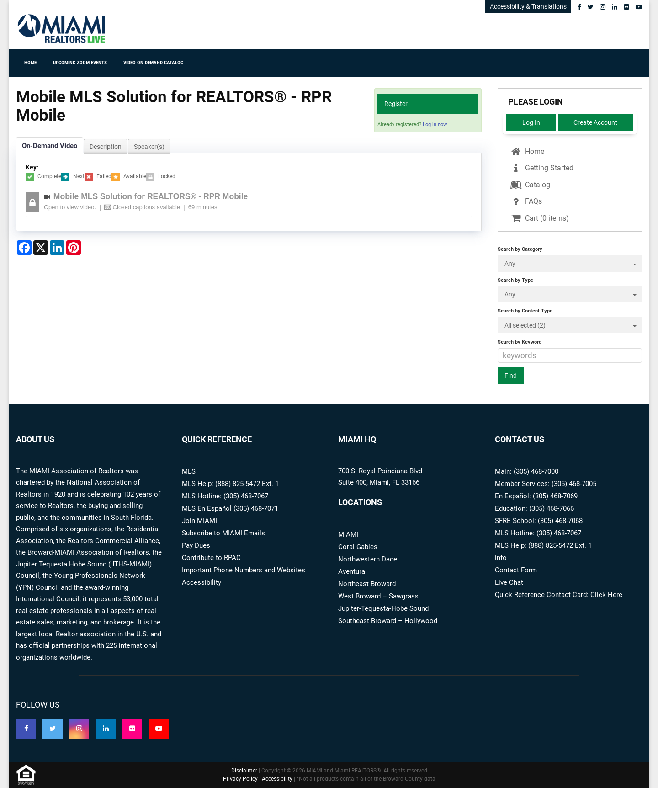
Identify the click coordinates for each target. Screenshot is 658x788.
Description (106, 146)
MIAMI (348, 534)
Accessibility (201, 582)
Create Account (595, 122)
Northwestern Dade (367, 559)
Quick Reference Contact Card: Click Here (558, 595)
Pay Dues (196, 545)
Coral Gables (357, 547)
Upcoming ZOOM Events (80, 63)
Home (30, 63)
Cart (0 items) (539, 218)
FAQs (525, 201)
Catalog (529, 184)
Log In (531, 122)
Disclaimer (244, 770)
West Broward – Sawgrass (378, 596)
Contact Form (516, 570)
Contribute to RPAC (211, 558)
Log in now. (435, 124)
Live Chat (509, 582)
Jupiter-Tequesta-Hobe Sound (383, 608)
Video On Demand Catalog (153, 63)
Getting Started (541, 168)
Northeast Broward (367, 584)
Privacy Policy (240, 779)
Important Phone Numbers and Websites (243, 570)
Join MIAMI (199, 521)
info (501, 558)
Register (396, 103)
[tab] (255, 202)
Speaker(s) (149, 146)
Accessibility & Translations (528, 6)
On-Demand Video (49, 146)
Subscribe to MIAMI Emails (223, 533)
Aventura (351, 571)
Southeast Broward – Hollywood (387, 621)
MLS (189, 471)
